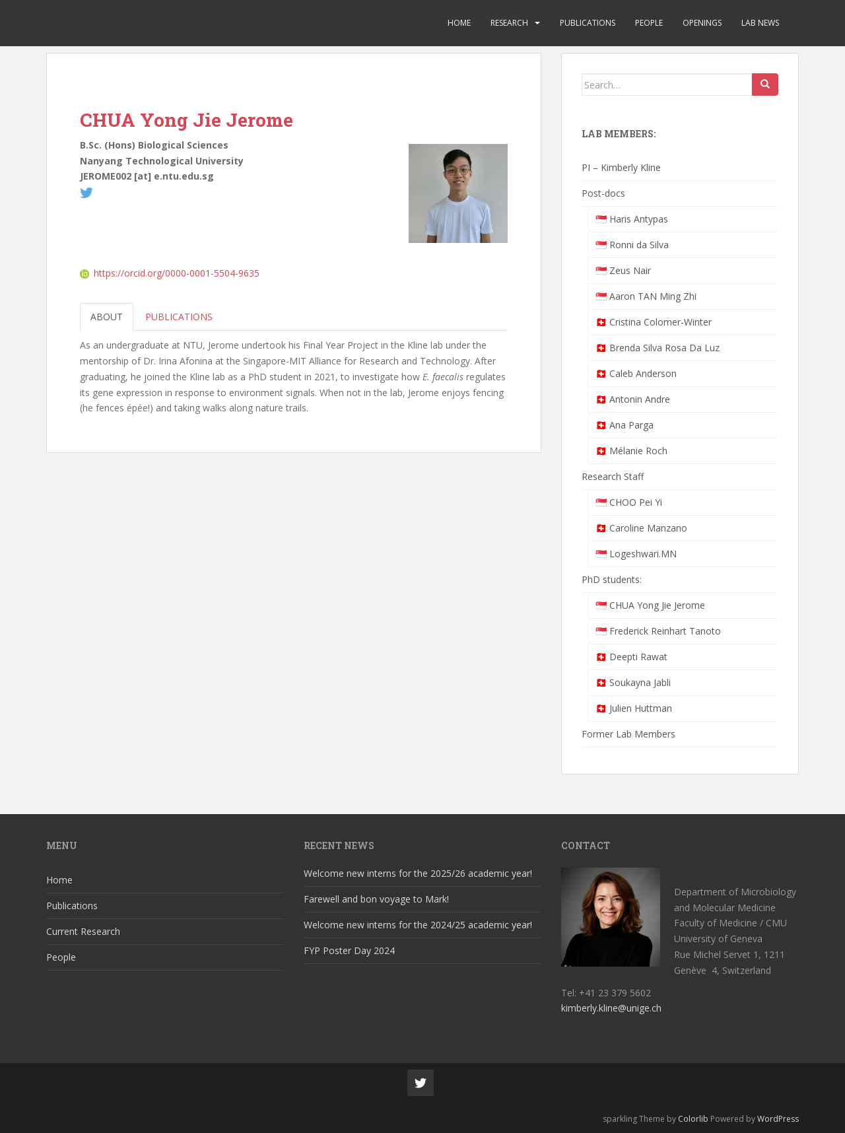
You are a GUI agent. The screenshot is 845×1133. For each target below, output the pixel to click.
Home (459, 22)
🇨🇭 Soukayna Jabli (633, 682)
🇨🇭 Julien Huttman (633, 708)
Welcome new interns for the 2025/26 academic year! (418, 873)
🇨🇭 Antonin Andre (632, 399)
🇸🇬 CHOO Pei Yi (628, 502)
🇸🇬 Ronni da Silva (632, 244)
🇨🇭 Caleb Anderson (636, 373)
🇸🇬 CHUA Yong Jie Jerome (650, 605)
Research (509, 22)
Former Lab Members (628, 734)
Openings (702, 22)
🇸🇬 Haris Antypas (631, 219)
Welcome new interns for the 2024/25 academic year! (418, 924)
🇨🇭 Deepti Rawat (631, 656)
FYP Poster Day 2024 (349, 950)
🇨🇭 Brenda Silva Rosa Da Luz (657, 347)
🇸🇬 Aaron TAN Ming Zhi (645, 296)
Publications (587, 22)
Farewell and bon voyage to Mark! (376, 899)
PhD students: (612, 579)
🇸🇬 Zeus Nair (623, 270)
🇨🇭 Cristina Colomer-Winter (653, 322)
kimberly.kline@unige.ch (611, 1008)
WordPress (778, 1118)
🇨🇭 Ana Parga (624, 425)
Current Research (83, 931)
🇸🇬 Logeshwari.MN (636, 553)
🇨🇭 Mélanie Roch (631, 450)
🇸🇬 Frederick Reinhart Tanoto (658, 631)
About (106, 316)
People (649, 22)
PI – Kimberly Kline (621, 167)
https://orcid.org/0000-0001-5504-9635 (169, 273)
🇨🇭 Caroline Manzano (641, 528)
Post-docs (603, 193)
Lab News (760, 22)
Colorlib (693, 1118)
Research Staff (613, 476)
